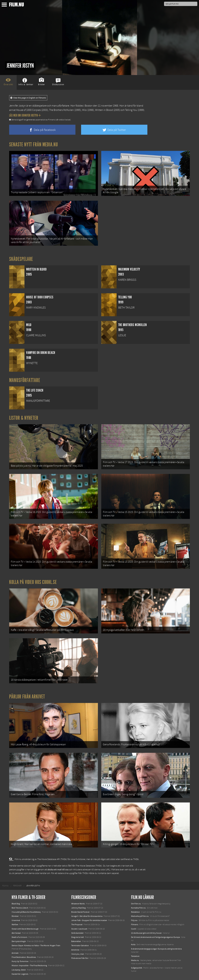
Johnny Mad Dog (78, 908)
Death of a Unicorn (19, 937)
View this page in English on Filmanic (28, 98)
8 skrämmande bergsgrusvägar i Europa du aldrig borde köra (156, 949)
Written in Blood (104, 110)
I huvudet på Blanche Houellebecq (26, 912)
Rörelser (15, 916)
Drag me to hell (77, 937)
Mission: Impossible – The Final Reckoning (29, 965)
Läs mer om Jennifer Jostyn (25, 115)
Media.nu (135, 960)
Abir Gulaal (16, 933)
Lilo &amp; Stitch (19, 970)
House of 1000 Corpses (28, 110)
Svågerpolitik (136, 968)
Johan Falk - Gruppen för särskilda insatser (89, 920)
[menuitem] (5, 885)
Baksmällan (76, 941)
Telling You (131, 110)
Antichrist (75, 950)
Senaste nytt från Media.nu (33, 144)
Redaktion (135, 912)
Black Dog (16, 903)
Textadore (135, 956)
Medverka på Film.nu (140, 916)
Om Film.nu (136, 903)
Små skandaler (77, 933)
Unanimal (16, 920)
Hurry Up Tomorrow (20, 961)
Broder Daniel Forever (80, 912)
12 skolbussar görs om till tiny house (146, 933)
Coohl (133, 929)
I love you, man (77, 954)
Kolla (133, 944)
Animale (15, 953)
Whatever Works (78, 903)
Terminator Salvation (80, 945)
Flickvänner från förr (79, 958)
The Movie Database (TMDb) (89, 865)
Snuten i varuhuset (79, 929)
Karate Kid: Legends (20, 974)
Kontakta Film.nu (138, 908)
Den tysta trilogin (19, 941)
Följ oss (134, 920)
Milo (84, 110)
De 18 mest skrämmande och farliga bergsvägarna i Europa (155, 937)
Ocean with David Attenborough (25, 929)
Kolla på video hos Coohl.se (33, 582)
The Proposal (76, 924)
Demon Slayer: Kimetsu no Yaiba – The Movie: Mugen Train (36, 945)
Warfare (15, 924)
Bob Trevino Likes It (20, 908)
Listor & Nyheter (23, 418)
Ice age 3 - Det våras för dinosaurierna (86, 916)
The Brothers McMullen (61, 110)
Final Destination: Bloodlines (24, 957)
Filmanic (134, 924)
